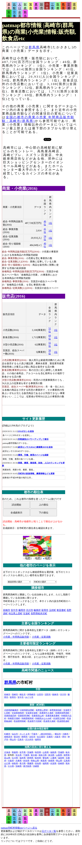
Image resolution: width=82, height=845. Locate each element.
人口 (19, 6)
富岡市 (44, 610)
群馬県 (34, 47)
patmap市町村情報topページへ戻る (19, 827)
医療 (57, 6)
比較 (14, 6)
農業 (36, 6)
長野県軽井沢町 (39, 613)
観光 (25, 13)
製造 (30, 6)
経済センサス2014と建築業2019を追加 (35, 447)
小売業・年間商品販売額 (16, 636)
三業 (52, 6)
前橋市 (6, 610)
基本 (8, 6)
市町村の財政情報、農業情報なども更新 (36, 473)
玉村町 (52, 610)
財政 (25, 6)
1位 (50, 223)
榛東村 (37, 610)
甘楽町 (26, 613)
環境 (74, 6)
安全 (8, 13)
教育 (63, 6)
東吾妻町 (61, 610)
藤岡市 (21, 610)
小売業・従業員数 (41, 636)
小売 (47, 6)
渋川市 (29, 610)
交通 (68, 6)
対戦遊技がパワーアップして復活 (33, 439)
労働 (14, 13)
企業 (19, 13)
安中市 (14, 610)
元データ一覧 (49, 831)
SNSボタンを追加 (26, 431)
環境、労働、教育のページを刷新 (33, 455)
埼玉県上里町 (15, 613)
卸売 (41, 6)
